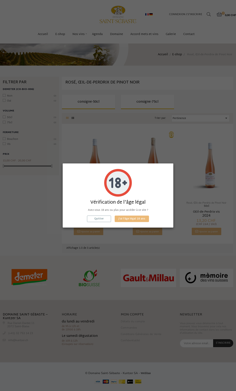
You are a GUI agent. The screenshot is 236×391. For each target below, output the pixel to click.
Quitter (99, 219)
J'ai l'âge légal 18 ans (132, 219)
